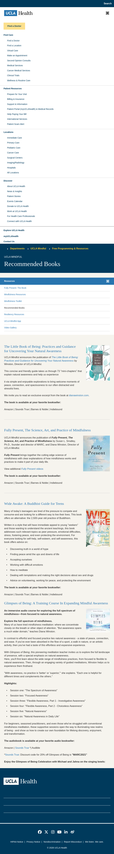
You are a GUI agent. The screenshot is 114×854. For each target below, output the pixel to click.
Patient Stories (14, 196)
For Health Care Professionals (21, 216)
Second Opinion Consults (19, 60)
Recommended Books (14, 308)
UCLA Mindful (38, 248)
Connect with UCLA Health (19, 221)
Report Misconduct (73, 842)
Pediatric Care (13, 148)
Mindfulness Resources (15, 294)
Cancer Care (13, 152)
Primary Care (13, 142)
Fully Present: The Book (15, 288)
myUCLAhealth (11, 236)
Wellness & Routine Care (18, 80)
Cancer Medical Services (18, 70)
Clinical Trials (13, 75)
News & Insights (14, 191)
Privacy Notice (33, 842)
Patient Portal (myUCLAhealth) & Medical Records (30, 109)
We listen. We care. (94, 842)
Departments (17, 248)
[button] (57, 230)
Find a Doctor (13, 40)
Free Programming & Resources (70, 248)
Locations (8, 132)
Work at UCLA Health (17, 211)
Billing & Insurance (15, 99)
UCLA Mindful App (12, 321)
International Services (17, 119)
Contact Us (9, 241)
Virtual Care (12, 50)
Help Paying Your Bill (16, 114)
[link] (39, 832)
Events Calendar (15, 201)
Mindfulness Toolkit (13, 301)
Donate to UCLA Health (18, 206)
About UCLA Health (16, 186)
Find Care (8, 35)
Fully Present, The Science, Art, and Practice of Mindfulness (47, 430)
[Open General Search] (107, 3)
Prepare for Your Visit (17, 94)
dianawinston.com (79, 395)
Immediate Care (14, 138)
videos (32, 468)
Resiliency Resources (14, 314)
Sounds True (22, 747)
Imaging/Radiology (15, 162)
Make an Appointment (17, 55)
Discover (8, 181)
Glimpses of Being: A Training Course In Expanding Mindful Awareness (56, 603)
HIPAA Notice (16, 842)
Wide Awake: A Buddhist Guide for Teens (34, 504)
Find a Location (14, 45)
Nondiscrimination (52, 842)
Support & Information (17, 104)
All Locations (13, 172)
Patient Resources (13, 88)
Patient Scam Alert (15, 124)
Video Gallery (10, 327)
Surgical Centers (15, 158)
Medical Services (15, 65)
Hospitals (11, 167)
